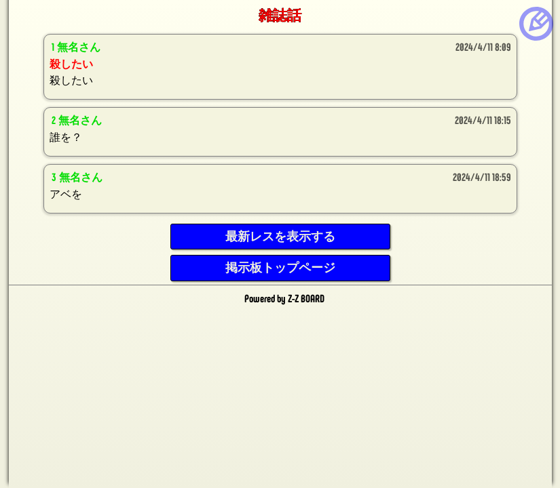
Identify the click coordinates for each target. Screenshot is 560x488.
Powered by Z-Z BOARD (284, 297)
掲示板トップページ (280, 267)
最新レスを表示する (280, 236)
